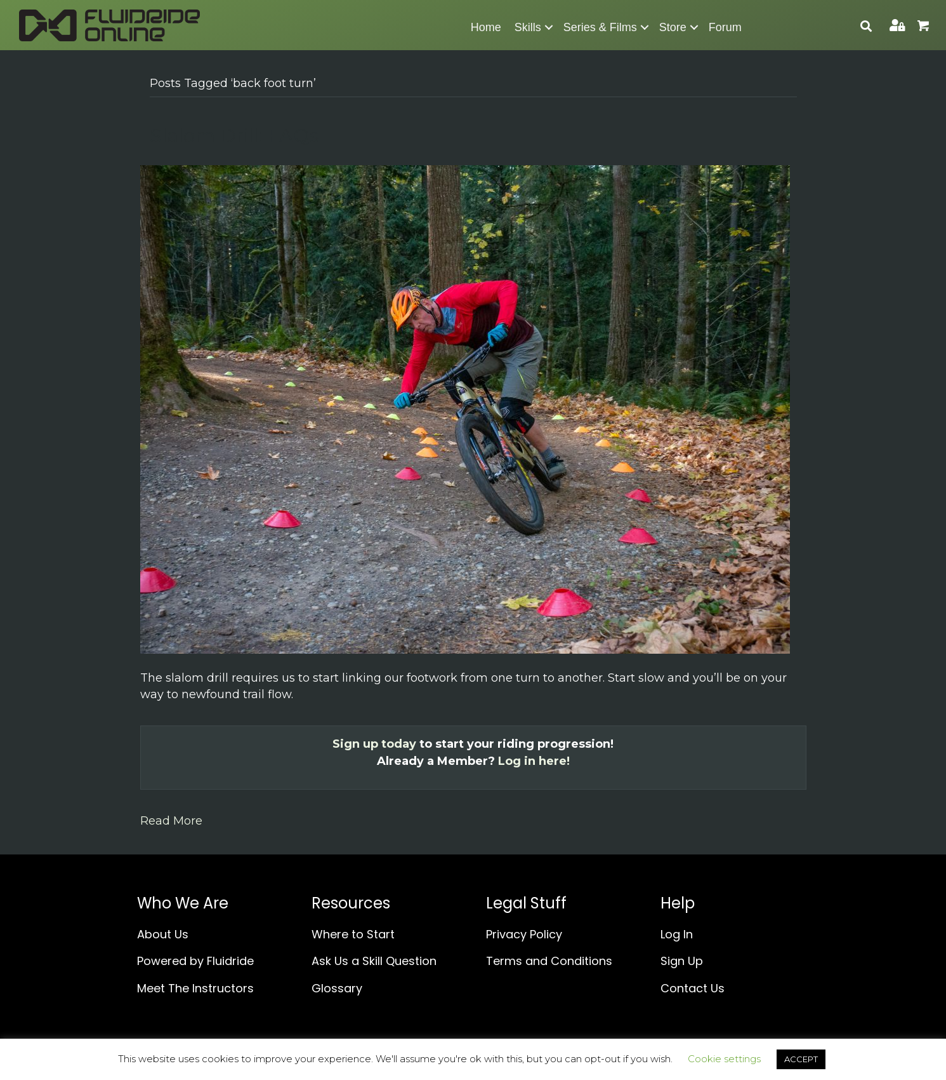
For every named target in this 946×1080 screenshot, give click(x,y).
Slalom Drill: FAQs (234, 135)
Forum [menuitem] (725, 27)
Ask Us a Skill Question (374, 961)
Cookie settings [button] (724, 1059)
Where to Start (353, 934)
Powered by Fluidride (195, 961)
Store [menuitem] (673, 27)
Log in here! (534, 761)
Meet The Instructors (195, 988)
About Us (162, 934)
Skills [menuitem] (528, 27)
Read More (171, 821)
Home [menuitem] (486, 27)
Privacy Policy (524, 934)
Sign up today (374, 744)
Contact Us (692, 988)
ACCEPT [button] (801, 1059)
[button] (548, 27)
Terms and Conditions (549, 961)
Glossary (337, 988)
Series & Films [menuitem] (600, 27)
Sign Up (681, 961)
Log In (676, 934)
